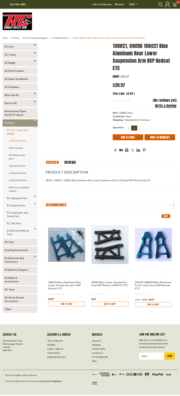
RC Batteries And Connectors (14, 260)
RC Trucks (10, 54)
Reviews (70, 162)
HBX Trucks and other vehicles (19, 189)
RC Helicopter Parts (17, 198)
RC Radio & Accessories (11, 279)
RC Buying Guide (100, 357)
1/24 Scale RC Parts (18, 180)
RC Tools (10, 289)
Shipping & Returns (56, 357)
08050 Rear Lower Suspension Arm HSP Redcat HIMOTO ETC (109, 284)
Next (173, 205)
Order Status (53, 353)
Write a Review (165, 105)
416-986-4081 (18, 4)
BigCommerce (23, 382)
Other (8, 309)
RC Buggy (10, 62)
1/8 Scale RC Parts (17, 166)
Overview (52, 162)
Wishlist (119, 4)
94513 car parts (16, 148)
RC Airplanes (12, 87)
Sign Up (59, 349)
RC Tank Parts (14, 223)
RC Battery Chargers (16, 269)
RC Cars (9, 46)
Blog (94, 361)
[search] (157, 4)
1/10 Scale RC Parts (59, 38)
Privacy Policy (98, 349)
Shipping (96, 345)
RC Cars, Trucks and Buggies (35, 38)
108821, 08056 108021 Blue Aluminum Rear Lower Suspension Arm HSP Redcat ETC (108, 38)
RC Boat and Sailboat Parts (18, 232)
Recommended (56, 205)
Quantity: (118, 127)
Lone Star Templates (51, 382)
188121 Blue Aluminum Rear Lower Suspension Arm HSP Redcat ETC (64, 285)
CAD (133, 4)
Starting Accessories (16, 250)
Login (50, 349)
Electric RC (11, 103)
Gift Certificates (102, 4)
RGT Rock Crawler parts (17, 157)
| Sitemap (32, 376)
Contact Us (97, 353)
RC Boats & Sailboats (16, 79)
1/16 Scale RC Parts (18, 173)
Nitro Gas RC (12, 95)
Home (5, 38)
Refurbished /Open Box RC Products (15, 113)
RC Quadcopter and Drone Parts (17, 214)
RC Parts (15, 38)
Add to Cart (66, 304)
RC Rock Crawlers (14, 70)
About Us (96, 341)
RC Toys (9, 242)
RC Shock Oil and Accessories (14, 299)
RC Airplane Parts (16, 205)
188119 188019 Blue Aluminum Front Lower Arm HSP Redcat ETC (153, 285)
